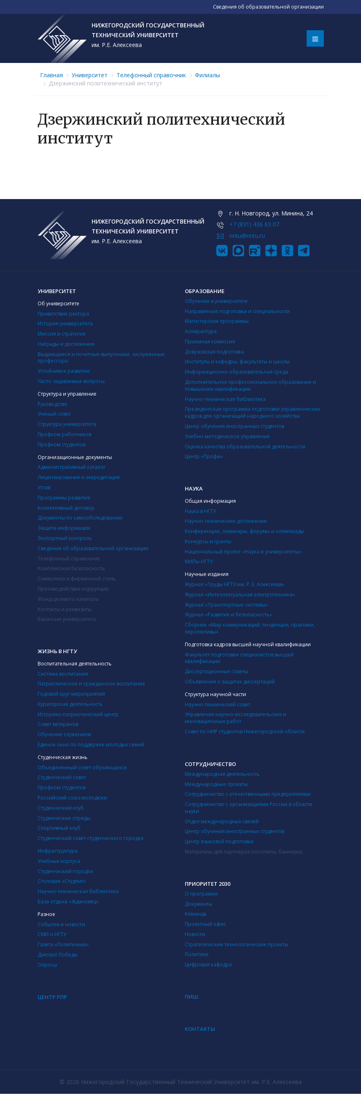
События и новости (61, 924)
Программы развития (64, 497)
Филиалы (207, 75)
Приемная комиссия (210, 341)
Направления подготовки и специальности (237, 311)
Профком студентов (61, 444)
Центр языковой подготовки (219, 841)
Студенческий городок (65, 871)
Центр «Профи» (204, 456)
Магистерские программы (217, 321)
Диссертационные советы (216, 671)
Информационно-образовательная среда (236, 371)
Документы (198, 903)
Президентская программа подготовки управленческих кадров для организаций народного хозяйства (252, 412)
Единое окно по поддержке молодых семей (91, 744)
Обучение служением (64, 734)
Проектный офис (205, 924)
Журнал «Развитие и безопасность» (228, 614)
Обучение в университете (216, 301)
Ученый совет (54, 413)
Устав (44, 487)
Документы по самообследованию (80, 517)
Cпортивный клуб (59, 827)
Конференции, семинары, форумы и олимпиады (244, 531)
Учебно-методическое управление (227, 436)
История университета (65, 323)
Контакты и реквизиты (65, 609)
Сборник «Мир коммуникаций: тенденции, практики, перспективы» (250, 628)
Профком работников (64, 434)
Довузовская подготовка (214, 351)
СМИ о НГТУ (52, 934)
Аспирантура (201, 331)
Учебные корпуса (59, 861)
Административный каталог (71, 467)
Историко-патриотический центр (78, 714)
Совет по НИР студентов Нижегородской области (245, 731)
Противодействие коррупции (73, 588)
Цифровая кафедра (208, 964)
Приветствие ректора (63, 313)
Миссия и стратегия (61, 333)
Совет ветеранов (58, 724)
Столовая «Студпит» (62, 881)
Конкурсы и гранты (208, 541)
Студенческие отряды (64, 818)
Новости (195, 934)
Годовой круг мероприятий (71, 693)
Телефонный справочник (151, 75)
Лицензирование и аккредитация (79, 477)
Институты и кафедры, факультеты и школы (237, 361)
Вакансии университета (67, 619)
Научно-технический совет (217, 704)
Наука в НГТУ (200, 511)
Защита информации (64, 527)
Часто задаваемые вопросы (71, 381)
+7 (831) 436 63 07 (254, 224)
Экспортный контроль (65, 538)
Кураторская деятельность (70, 704)
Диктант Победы (58, 954)
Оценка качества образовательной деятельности (245, 446)
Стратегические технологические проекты (236, 944)
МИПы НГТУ (199, 561)
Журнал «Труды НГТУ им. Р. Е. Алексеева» (234, 584)
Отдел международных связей (222, 821)
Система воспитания (63, 673)
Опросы (47, 964)
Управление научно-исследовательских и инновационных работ (235, 718)
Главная (51, 75)
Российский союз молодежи (72, 797)
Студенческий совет (62, 777)
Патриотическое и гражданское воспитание (91, 683)
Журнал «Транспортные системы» (226, 604)
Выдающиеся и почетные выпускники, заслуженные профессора (101, 358)
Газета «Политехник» (63, 944)
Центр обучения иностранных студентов (234, 426)
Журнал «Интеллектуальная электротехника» (240, 594)
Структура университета (67, 424)
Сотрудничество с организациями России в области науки (248, 808)
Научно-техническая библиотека (225, 399)
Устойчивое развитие (64, 370)
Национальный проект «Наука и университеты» (243, 551)
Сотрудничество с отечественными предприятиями (248, 794)
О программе (201, 893)
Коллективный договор (66, 507)
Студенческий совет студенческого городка (91, 838)
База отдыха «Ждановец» (68, 901)
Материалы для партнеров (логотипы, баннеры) (243, 851)
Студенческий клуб (61, 807)
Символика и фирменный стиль (77, 578)
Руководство (52, 404)
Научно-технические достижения (226, 520)
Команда (195, 913)
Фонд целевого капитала (68, 599)
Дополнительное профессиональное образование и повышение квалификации (250, 385)
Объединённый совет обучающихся (82, 767)
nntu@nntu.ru (247, 236)
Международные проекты (216, 784)
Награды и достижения (66, 343)
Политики (197, 954)
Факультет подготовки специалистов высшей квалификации (239, 658)
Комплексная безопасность (71, 568)
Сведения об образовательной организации (93, 548)
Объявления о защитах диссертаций (230, 681)
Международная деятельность (222, 774)
